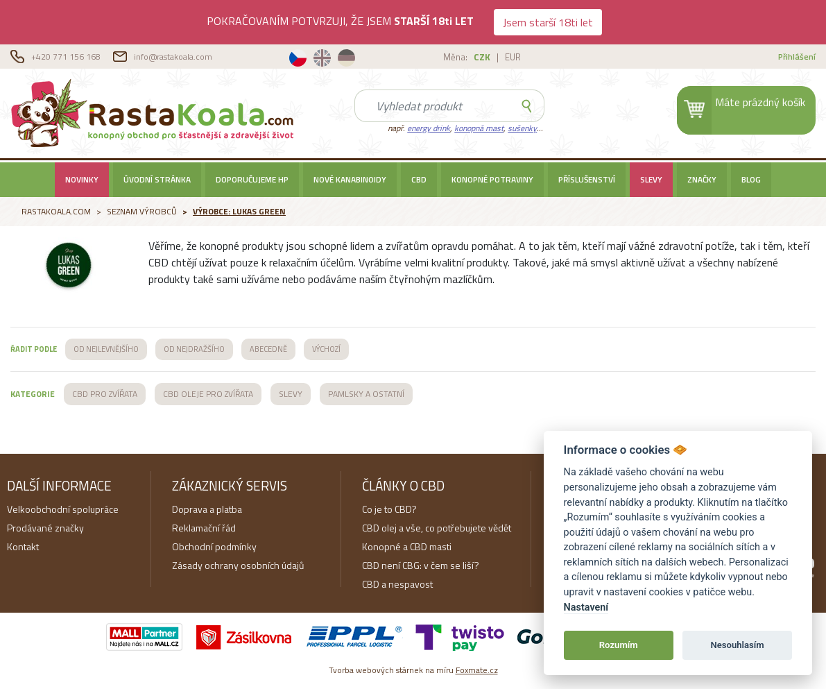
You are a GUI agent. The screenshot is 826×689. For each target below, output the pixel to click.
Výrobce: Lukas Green (239, 211)
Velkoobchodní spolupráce (63, 509)
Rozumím (618, 645)
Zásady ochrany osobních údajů (238, 565)
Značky (701, 179)
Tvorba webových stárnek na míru (413, 670)
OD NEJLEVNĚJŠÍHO (106, 349)
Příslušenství (586, 179)
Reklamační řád (204, 527)
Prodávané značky (45, 527)
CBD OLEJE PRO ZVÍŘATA (208, 393)
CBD (419, 179)
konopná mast (479, 128)
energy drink (428, 128)
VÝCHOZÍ (326, 349)
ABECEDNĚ (268, 349)
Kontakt (23, 546)
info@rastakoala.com (173, 56)
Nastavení (586, 607)
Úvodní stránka (157, 179)
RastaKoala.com (155, 112)
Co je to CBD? (389, 509)
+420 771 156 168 (67, 56)
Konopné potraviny (492, 179)
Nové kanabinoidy (349, 179)
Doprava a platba (207, 509)
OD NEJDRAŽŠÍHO (194, 349)
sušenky (522, 128)
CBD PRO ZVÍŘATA (104, 393)
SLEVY (651, 179)
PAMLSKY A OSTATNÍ (366, 393)
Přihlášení (797, 56)
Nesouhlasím (737, 645)
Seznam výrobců (142, 211)
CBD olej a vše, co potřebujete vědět (436, 527)
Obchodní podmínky (214, 546)
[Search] (432, 106)
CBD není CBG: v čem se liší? (420, 565)
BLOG (751, 179)
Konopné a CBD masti (406, 546)
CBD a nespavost (397, 584)
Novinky (81, 179)
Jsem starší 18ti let (548, 22)
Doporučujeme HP (252, 179)
